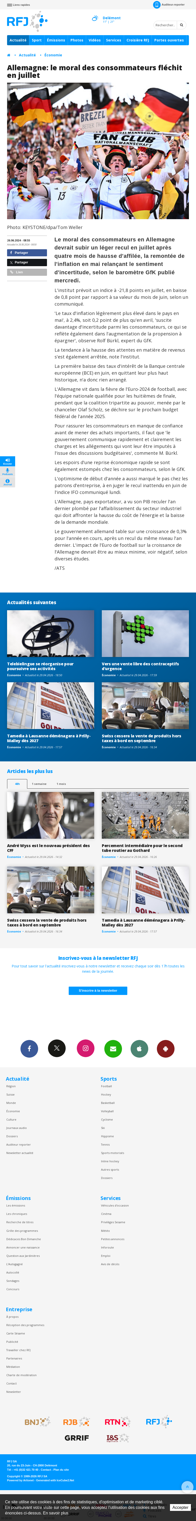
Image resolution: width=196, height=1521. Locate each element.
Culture (11, 1119)
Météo (105, 1230)
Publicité (12, 1341)
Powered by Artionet (20, 1480)
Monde (11, 1102)
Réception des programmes (25, 1325)
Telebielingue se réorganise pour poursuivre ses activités (40, 666)
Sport (37, 40)
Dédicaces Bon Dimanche (23, 1239)
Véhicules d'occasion (115, 1205)
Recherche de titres (19, 1222)
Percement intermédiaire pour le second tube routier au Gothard (142, 848)
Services (113, 40)
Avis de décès (110, 1264)
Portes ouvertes (169, 40)
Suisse (10, 1094)
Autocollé (12, 1272)
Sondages (12, 1280)
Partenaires (14, 1358)
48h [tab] (17, 784)
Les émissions (15, 1205)
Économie (53, 55)
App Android (166, 1048)
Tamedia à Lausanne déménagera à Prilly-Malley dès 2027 (49, 738)
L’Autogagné (14, 1264)
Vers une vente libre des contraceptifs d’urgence (140, 666)
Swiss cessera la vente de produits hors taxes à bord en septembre (141, 738)
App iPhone (139, 1048)
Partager (19, 253)
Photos (76, 40)
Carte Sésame (15, 1333)
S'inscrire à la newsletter (98, 990)
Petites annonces (112, 1239)
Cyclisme (107, 1119)
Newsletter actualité (19, 1152)
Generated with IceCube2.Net (55, 1480)
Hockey (106, 1094)
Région (11, 1086)
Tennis (105, 1144)
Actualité (18, 40)
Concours (12, 1289)
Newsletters (113, 1048)
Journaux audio (16, 1127)
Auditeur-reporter (169, 5)
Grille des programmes (22, 1230)
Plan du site (61, 1469)
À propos (12, 1316)
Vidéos (95, 40)
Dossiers (12, 1136)
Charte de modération (21, 1375)
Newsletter (13, 1391)
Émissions (56, 40)
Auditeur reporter (18, 1144)
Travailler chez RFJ (18, 1350)
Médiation (13, 1366)
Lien (16, 272)
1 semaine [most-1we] (39, 784)
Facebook (29, 1048)
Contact (11, 1383)
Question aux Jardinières (23, 1255)
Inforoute (107, 1247)
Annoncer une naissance (23, 1247)
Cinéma (106, 1213)
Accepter (180, 1507)
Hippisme (107, 1136)
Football (106, 1086)
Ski (103, 1127)
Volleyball (107, 1111)
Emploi (105, 1255)
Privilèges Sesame (113, 1222)
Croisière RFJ (138, 40)
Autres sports (110, 1169)
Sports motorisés (112, 1152)
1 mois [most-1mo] (61, 784)
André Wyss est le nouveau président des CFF (48, 848)
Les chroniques (16, 1213)
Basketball (108, 1102)
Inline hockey (110, 1161)
